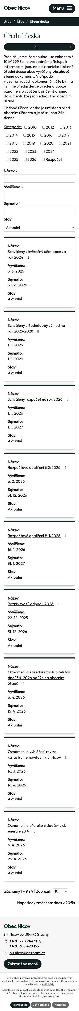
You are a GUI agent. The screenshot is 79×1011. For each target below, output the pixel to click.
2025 (13, 159)
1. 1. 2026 (15, 413)
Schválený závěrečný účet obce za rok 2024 (37, 254)
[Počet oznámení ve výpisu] (60, 891)
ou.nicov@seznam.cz (27, 952)
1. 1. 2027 (15, 427)
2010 (32, 127)
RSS (53, 47)
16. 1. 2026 (16, 549)
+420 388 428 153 (24, 946)
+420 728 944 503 (24, 941)
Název (9, 170)
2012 (50, 127)
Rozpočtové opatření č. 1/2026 (38, 535)
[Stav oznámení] (39, 228)
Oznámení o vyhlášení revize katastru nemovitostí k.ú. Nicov (38, 754)
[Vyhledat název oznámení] (39, 178)
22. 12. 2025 (18, 617)
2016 (48, 135)
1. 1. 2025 (15, 345)
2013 (67, 127)
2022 (13, 151)
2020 (49, 143)
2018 (13, 143)
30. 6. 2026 (17, 285)
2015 (31, 135)
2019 (31, 143)
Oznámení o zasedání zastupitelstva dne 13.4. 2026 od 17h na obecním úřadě (39, 678)
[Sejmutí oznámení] (39, 211)
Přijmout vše (20, 1004)
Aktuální (15, 299)
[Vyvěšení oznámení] (39, 195)
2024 (50, 151)
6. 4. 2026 (16, 697)
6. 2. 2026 (16, 481)
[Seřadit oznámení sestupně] (17, 171)
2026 (31, 159)
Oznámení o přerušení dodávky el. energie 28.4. (37, 828)
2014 (13, 135)
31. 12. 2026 (17, 495)
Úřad (20, 22)
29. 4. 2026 (17, 859)
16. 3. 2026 (16, 771)
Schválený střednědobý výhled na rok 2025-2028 (36, 328)
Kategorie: (13, 126)
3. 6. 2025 (16, 271)
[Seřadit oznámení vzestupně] (17, 170)
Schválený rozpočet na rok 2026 (39, 399)
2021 (67, 143)
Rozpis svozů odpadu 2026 (34, 603)
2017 (66, 135)
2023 (32, 151)
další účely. (48, 984)
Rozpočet (54, 159)
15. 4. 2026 (16, 711)
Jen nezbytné (41, 1004)
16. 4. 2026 (17, 785)
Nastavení (60, 1004)
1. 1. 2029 (15, 359)
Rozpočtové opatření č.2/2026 (38, 467)
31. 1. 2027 (16, 563)
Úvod (7, 22)
